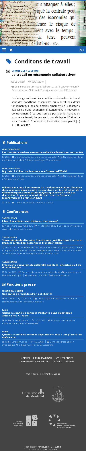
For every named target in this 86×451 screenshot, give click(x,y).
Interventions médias (35, 361)
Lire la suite (22, 125)
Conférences (64, 358)
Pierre (27, 358)
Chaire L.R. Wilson (49, 449)
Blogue (54, 40)
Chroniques (36, 40)
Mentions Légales (52, 374)
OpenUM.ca (56, 447)
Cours (58, 361)
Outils (70, 361)
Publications (43, 358)
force (42, 447)
